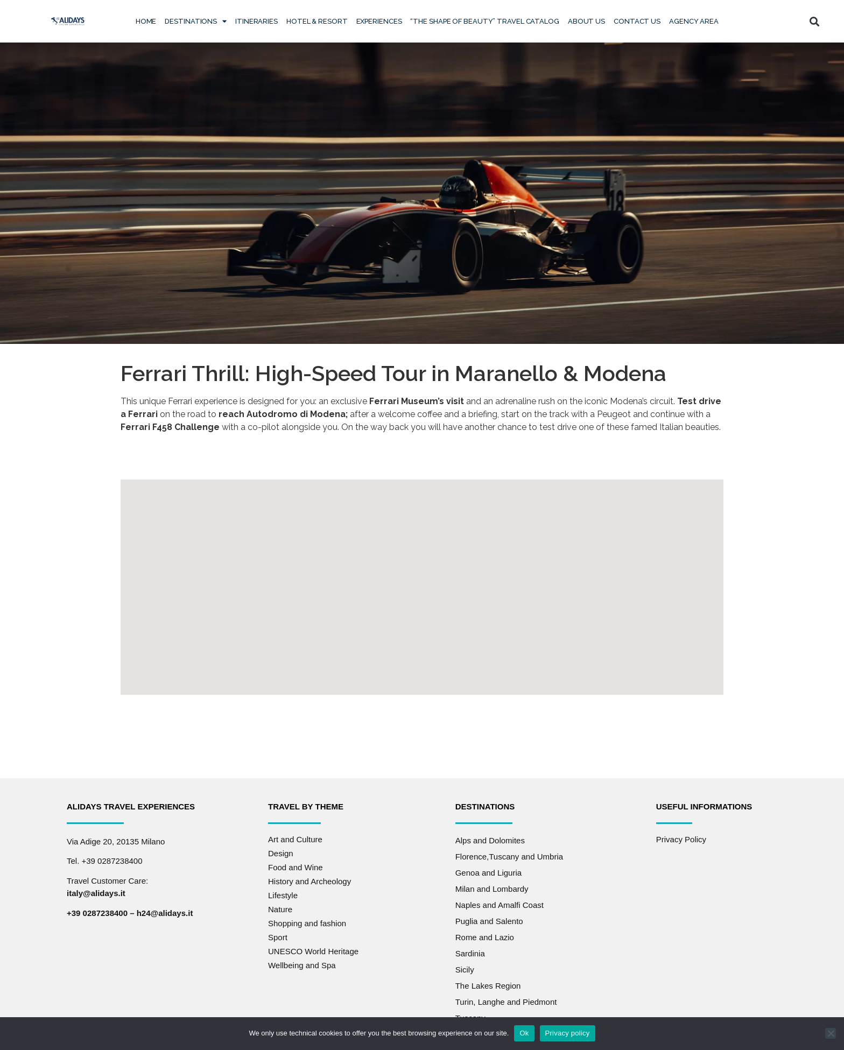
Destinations (196, 21)
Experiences (379, 21)
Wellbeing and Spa (302, 963)
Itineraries (256, 21)
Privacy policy (567, 1033)
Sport (277, 935)
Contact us (637, 21)
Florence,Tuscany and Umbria (509, 854)
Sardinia (470, 951)
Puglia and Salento (489, 919)
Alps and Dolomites (490, 838)
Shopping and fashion (307, 921)
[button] (815, 21)
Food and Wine (295, 865)
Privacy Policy (681, 837)
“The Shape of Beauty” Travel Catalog (484, 21)
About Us (586, 21)
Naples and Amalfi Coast (499, 902)
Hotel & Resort (317, 21)
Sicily (464, 967)
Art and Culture (295, 837)
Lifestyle (283, 893)
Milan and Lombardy (492, 886)
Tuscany (470, 1015)
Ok (524, 1033)
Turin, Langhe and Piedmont (506, 999)
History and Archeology (309, 879)
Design (280, 851)
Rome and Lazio (484, 935)
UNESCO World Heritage (313, 949)
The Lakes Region (488, 983)
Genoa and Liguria (488, 870)
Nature (280, 907)
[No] (830, 1033)
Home (146, 21)
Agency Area (694, 21)
